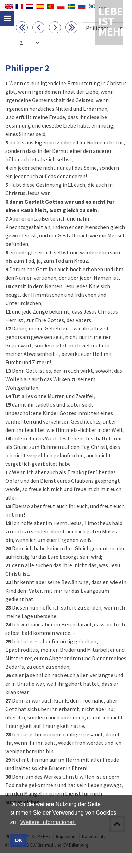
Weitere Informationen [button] (48, 822)
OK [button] (19, 840)
